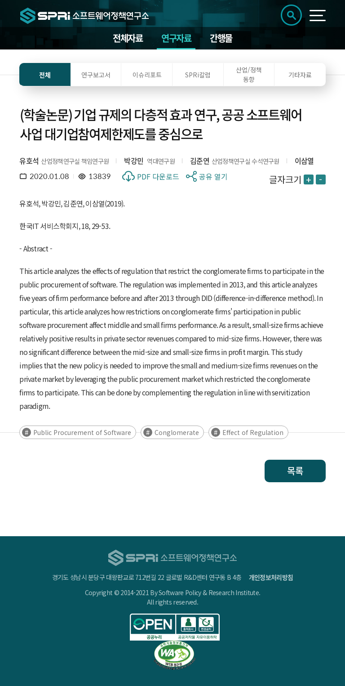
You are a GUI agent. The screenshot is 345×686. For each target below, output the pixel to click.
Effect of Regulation (252, 432)
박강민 (133, 160)
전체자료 (127, 38)
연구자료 (176, 38)
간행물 (221, 38)
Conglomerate (177, 432)
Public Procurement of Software (82, 432)
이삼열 (304, 160)
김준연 (199, 160)
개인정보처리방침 (271, 577)
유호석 (29, 160)
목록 (295, 470)
